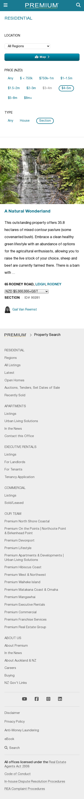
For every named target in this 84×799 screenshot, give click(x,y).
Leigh (40, 284)
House (25, 120)
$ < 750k (26, 78)
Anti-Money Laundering (21, 730)
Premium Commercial (20, 612)
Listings (10, 414)
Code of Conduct (17, 774)
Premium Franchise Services (25, 619)
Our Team (12, 514)
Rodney (54, 284)
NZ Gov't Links (15, 683)
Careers (10, 668)
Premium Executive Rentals (24, 604)
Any (10, 78)
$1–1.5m (66, 78)
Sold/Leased (14, 503)
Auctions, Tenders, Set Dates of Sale (32, 387)
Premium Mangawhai (19, 597)
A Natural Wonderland (27, 211)
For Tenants (13, 469)
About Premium (16, 645)
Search (12, 748)
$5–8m (12, 98)
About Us (12, 638)
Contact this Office (19, 436)
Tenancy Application (19, 477)
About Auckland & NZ (20, 660)
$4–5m (66, 88)
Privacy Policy (14, 721)
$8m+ (28, 98)
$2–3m (31, 88)
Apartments (15, 406)
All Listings (12, 365)
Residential (18, 18)
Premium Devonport (19, 540)
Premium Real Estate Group (25, 627)
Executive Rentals (20, 447)
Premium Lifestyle (17, 548)
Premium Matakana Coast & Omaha (31, 590)
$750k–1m (46, 78)
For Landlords (14, 462)
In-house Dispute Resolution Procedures (34, 781)
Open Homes (14, 380)
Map (42, 57)
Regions (10, 358)
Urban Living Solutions (21, 421)
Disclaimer (12, 713)
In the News (13, 428)
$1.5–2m (14, 88)
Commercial (15, 488)
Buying (9, 675)
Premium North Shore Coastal (27, 521)
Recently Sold (14, 395)
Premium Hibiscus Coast (22, 567)
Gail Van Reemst (20, 309)
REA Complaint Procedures (24, 789)
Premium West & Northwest (25, 575)
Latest (9, 373)
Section (45, 120)
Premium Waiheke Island (22, 582)
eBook (9, 739)
